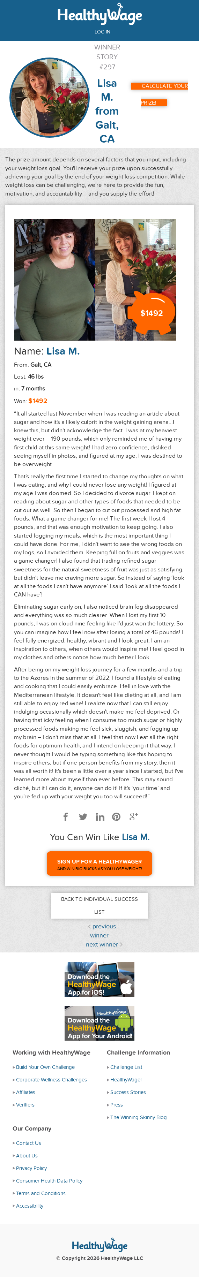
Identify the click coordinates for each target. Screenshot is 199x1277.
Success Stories (128, 1092)
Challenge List (126, 1067)
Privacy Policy (31, 1168)
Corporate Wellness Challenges (51, 1080)
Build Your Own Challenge (45, 1067)
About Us (27, 1156)
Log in (102, 32)
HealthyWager (126, 1080)
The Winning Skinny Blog (138, 1117)
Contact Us (28, 1143)
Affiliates (25, 1092)
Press (116, 1105)
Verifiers (25, 1105)
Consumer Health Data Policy (49, 1181)
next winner (102, 944)
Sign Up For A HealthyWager (99, 861)
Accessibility (29, 1206)
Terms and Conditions (41, 1193)
